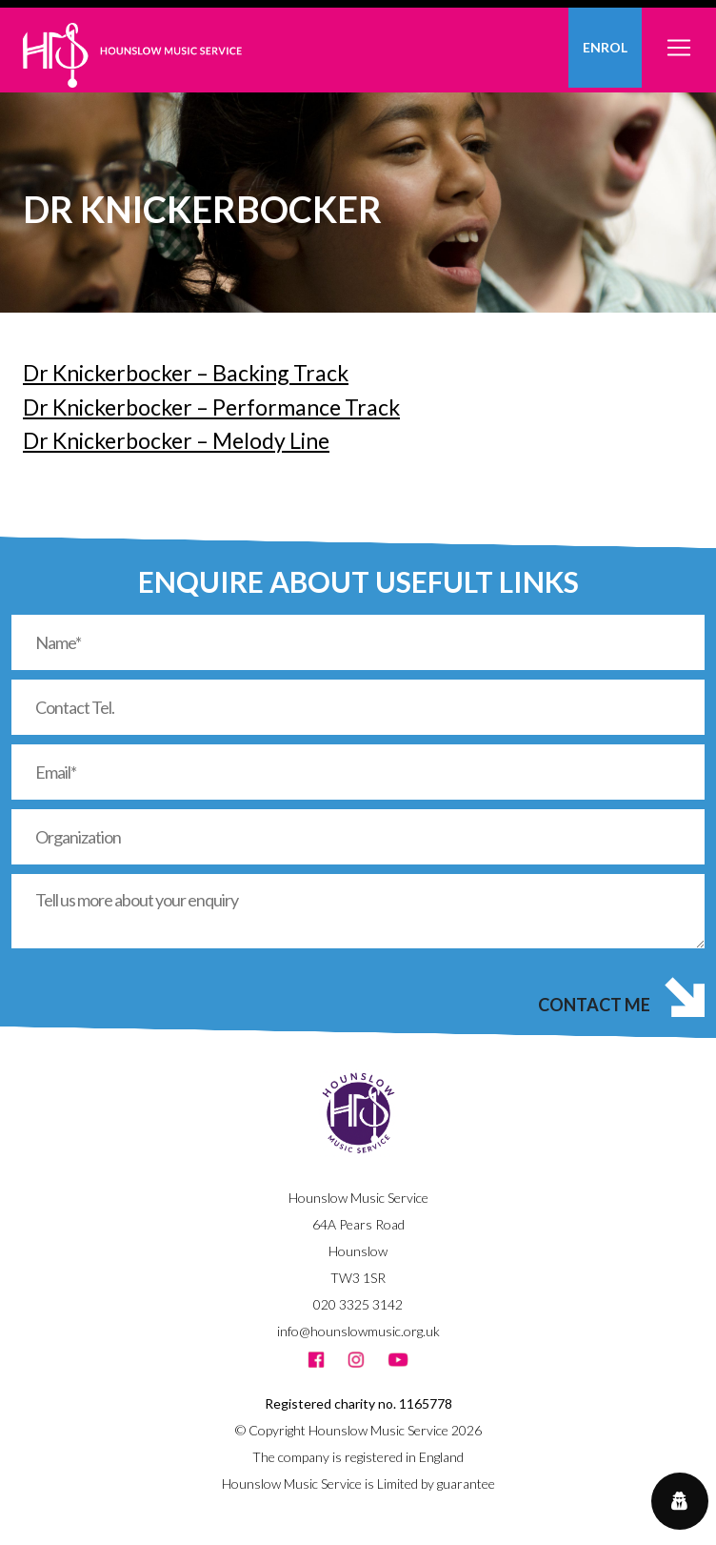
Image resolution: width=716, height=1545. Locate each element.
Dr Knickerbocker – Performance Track (211, 407)
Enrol (605, 47)
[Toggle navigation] (679, 37)
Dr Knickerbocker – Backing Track (185, 372)
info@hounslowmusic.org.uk (358, 1331)
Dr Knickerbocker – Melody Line (176, 440)
